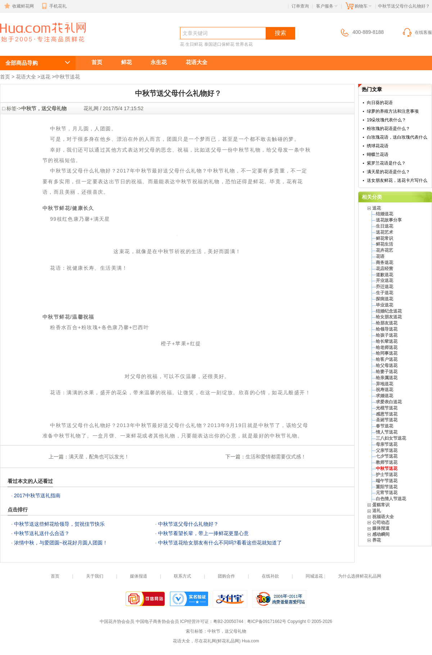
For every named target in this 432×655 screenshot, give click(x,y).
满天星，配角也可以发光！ (99, 456)
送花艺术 (384, 232)
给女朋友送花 (389, 316)
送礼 (376, 510)
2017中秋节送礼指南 (37, 495)
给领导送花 (386, 329)
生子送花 (384, 292)
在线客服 (417, 32)
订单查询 (300, 6)
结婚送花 (384, 213)
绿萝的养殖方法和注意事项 (393, 111)
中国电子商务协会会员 (157, 621)
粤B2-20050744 (228, 621)
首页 (96, 62)
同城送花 (314, 576)
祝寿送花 (384, 389)
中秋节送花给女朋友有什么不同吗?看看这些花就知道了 (220, 543)
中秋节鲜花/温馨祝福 (68, 317)
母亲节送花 (386, 444)
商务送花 (384, 262)
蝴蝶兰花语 (377, 154)
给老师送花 (386, 347)
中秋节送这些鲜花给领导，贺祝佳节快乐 (59, 524)
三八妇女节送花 (391, 438)
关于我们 (94, 576)
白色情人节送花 (391, 498)
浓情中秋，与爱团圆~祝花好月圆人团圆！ (61, 543)
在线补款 (270, 576)
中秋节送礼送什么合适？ (41, 533)
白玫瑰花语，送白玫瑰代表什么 (397, 137)
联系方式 (182, 576)
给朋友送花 (386, 323)
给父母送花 (386, 365)
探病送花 (384, 298)
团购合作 (226, 576)
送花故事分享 (389, 220)
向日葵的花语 (380, 102)
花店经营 (384, 268)
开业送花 (384, 280)
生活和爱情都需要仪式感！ (276, 456)
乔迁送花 (384, 286)
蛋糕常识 (381, 504)
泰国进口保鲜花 (219, 44)
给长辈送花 (386, 341)
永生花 (158, 62)
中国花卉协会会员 (117, 621)
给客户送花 (386, 359)
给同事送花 (386, 353)
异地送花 (384, 383)
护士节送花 (386, 474)
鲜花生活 (384, 244)
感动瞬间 (381, 534)
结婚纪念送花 (389, 311)
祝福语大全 (383, 516)
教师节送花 (386, 462)
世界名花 (244, 44)
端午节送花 (386, 480)
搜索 (280, 33)
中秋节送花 (67, 77)
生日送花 (384, 226)
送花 (45, 77)
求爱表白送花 (389, 401)
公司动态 (381, 522)
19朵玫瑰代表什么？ (386, 119)
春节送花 (384, 426)
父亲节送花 (386, 450)
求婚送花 (384, 395)
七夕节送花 (386, 456)
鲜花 (126, 62)
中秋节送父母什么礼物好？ (39, 45)
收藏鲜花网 (18, 6)
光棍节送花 (386, 408)
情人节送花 (386, 432)
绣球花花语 (377, 145)
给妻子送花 (386, 371)
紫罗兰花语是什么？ (386, 163)
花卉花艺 (384, 250)
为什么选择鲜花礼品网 (359, 576)
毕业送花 (384, 305)
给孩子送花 (386, 335)
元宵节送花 (386, 492)
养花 (376, 540)
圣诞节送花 (386, 419)
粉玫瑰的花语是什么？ (388, 128)
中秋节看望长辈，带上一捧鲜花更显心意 (203, 533)
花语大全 (196, 62)
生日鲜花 (194, 44)
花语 (380, 256)
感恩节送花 (386, 414)
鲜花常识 (384, 238)
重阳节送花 (386, 486)
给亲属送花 (386, 377)
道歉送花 (384, 274)
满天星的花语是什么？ (388, 171)
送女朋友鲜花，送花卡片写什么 (397, 180)
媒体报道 (381, 528)
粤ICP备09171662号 (266, 621)
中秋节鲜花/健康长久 (68, 208)
